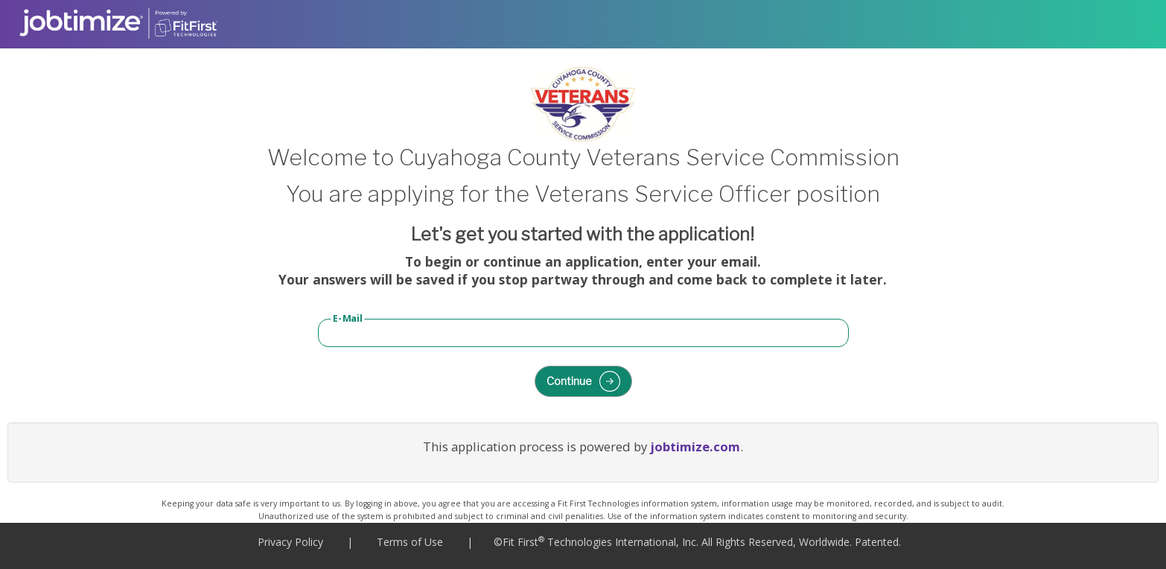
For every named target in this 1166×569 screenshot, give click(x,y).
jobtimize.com (695, 446)
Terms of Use (410, 542)
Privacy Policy (290, 542)
